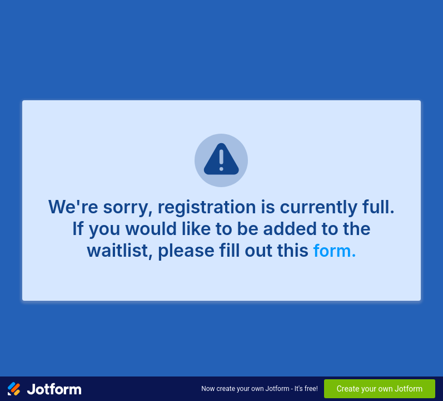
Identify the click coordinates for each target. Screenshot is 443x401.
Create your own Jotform (380, 388)
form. (334, 251)
